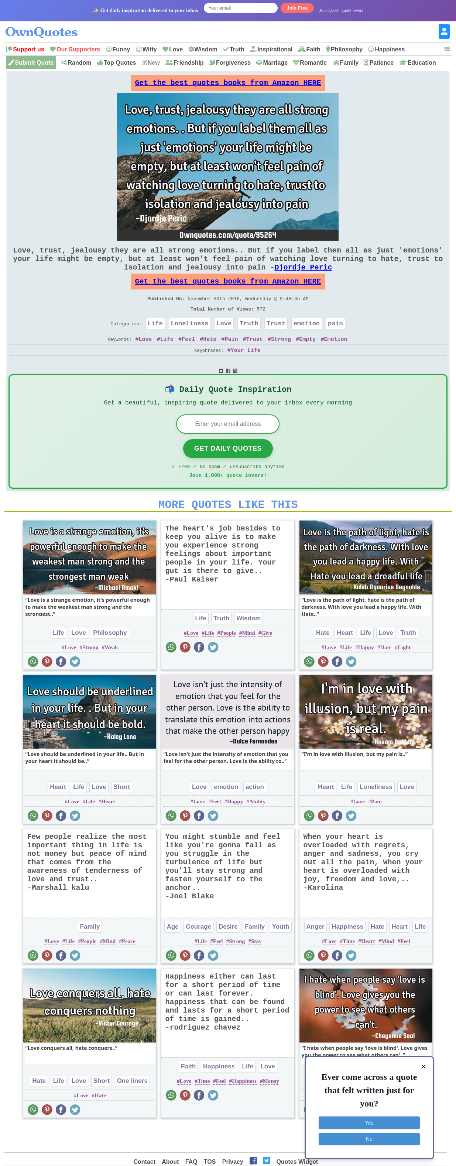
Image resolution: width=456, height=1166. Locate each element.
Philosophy (347, 49)
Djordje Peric (303, 276)
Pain (231, 356)
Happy (366, 674)
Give (266, 659)
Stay (256, 967)
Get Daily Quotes (228, 470)
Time (349, 967)
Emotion (335, 356)
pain (335, 339)
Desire (228, 952)
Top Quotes (120, 63)
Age (172, 952)
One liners (132, 1107)
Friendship (189, 63)
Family (349, 63)
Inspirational (274, 49)
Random (79, 63)
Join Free (297, 8)
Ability (257, 828)
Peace (129, 967)
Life (155, 339)
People (228, 659)
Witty (150, 49)
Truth (237, 49)
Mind (248, 659)
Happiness (390, 49)
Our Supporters (78, 49)
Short (121, 813)
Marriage (275, 63)
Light (404, 674)
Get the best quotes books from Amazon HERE (228, 85)
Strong (281, 356)
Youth (280, 952)
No (369, 1138)
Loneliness (190, 339)
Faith (313, 49)
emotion (307, 339)
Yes (369, 1122)
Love (176, 49)
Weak (111, 674)
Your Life (246, 368)
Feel (188, 356)
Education (422, 63)
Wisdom (206, 49)
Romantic (313, 63)
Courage (198, 952)
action (255, 813)
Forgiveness (233, 63)
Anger (315, 952)
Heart (345, 658)
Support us (28, 49)
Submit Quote (34, 63)
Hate (209, 356)
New (154, 63)
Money (271, 1107)
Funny (121, 49)
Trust (276, 339)
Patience (381, 63)
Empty (307, 356)
